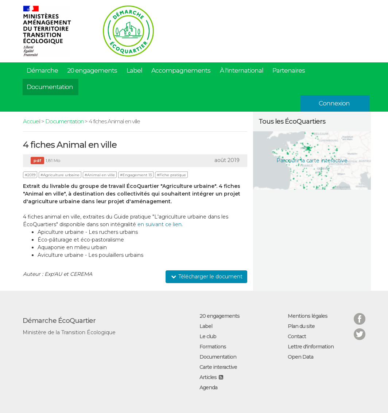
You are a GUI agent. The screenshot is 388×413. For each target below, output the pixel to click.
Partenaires (288, 70)
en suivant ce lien (159, 224)
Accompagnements (180, 70)
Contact (297, 336)
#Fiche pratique (171, 175)
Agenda (208, 387)
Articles (208, 377)
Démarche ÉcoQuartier (59, 321)
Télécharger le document (206, 276)
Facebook (359, 314)
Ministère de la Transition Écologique (69, 332)
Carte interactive (218, 367)
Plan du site (301, 326)
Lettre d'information (311, 346)
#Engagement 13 (136, 175)
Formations (212, 346)
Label (134, 70)
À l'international (241, 70)
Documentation (50, 86)
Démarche (42, 70)
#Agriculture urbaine (59, 175)
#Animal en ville (100, 175)
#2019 (30, 175)
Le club (207, 336)
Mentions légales (307, 316)
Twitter (359, 329)
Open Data (300, 357)
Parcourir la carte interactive (312, 160)
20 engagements (92, 70)
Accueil (31, 121)
